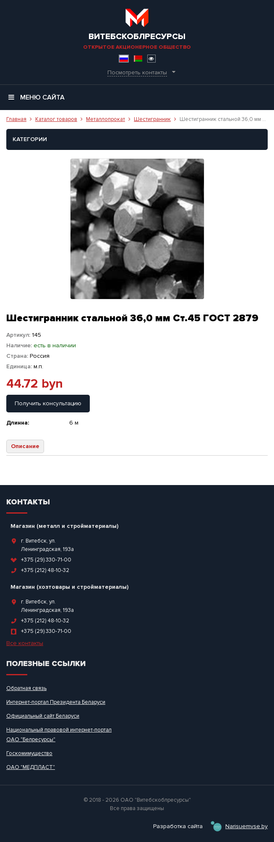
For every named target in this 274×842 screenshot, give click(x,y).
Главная (16, 119)
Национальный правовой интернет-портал (59, 730)
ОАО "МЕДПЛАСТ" (30, 767)
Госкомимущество (29, 753)
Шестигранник (152, 119)
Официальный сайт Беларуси (42, 716)
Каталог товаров (56, 119)
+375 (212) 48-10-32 (45, 570)
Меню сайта (36, 97)
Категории (30, 139)
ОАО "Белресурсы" (30, 739)
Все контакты (24, 643)
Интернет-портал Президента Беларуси (55, 702)
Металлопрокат (105, 119)
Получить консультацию (48, 403)
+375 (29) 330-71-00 (46, 559)
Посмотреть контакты (137, 72)
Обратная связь (26, 688)
